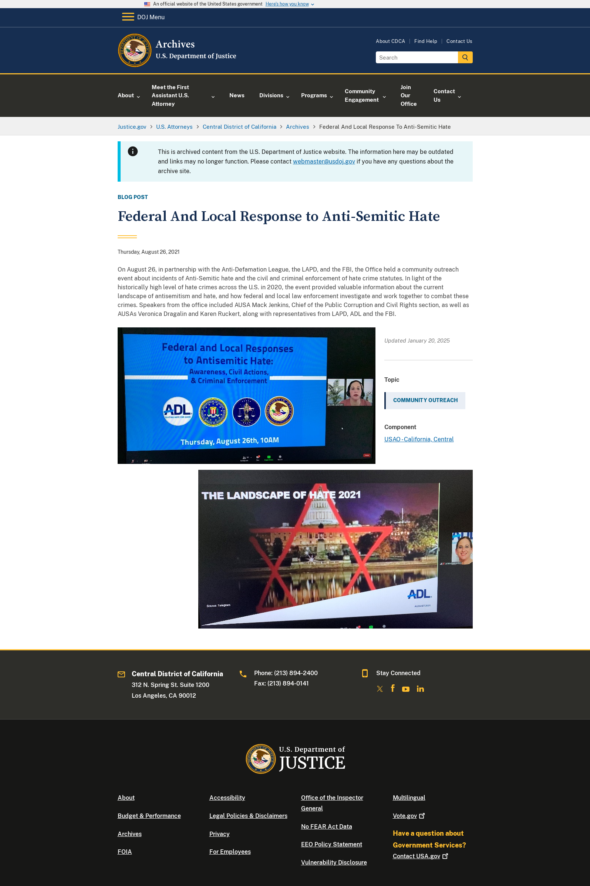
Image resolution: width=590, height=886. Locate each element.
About (126, 797)
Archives (130, 834)
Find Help (425, 41)
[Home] (178, 64)
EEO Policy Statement (331, 844)
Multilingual (409, 797)
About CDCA (390, 41)
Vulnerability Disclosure (334, 862)
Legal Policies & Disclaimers (248, 815)
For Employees (230, 851)
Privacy (219, 834)
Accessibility (227, 797)
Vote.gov (410, 815)
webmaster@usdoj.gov (324, 161)
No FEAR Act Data (326, 826)
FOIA (125, 851)
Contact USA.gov (421, 856)
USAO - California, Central (419, 439)
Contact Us (459, 41)
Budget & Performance (149, 815)
